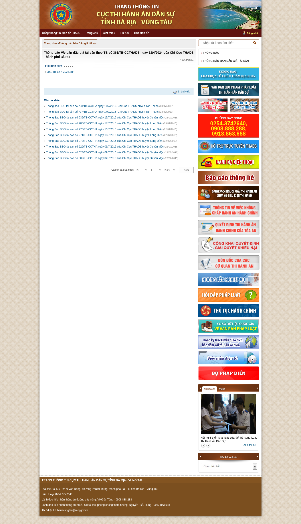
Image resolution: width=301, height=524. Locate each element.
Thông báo (211, 52)
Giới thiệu (109, 33)
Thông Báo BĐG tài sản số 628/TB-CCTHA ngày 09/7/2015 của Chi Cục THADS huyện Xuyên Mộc (105, 152)
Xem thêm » (250, 444)
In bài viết (184, 91)
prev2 (203, 445)
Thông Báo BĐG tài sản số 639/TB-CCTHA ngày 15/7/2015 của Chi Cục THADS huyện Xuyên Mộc (105, 117)
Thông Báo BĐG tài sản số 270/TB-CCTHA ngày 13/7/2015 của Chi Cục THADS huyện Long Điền (104, 129)
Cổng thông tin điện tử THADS (61, 33)
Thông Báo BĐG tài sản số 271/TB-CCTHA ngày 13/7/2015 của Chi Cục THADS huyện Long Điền (104, 135)
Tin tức (124, 33)
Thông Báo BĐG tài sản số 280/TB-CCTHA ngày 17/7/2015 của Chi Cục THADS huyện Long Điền (104, 123)
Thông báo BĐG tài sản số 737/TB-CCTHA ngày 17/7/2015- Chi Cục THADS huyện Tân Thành (102, 111)
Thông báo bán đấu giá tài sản (78, 43)
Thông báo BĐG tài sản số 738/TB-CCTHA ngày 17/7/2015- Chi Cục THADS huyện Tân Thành (102, 106)
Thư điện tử (141, 33)
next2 (208, 445)
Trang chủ (91, 33)
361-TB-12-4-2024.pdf (60, 71)
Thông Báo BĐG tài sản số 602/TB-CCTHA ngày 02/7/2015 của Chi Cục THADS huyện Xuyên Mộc (105, 158)
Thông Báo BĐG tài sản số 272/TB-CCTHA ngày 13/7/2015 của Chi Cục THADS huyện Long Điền (104, 140)
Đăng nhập (253, 33)
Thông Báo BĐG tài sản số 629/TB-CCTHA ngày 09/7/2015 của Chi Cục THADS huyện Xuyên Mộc (105, 146)
